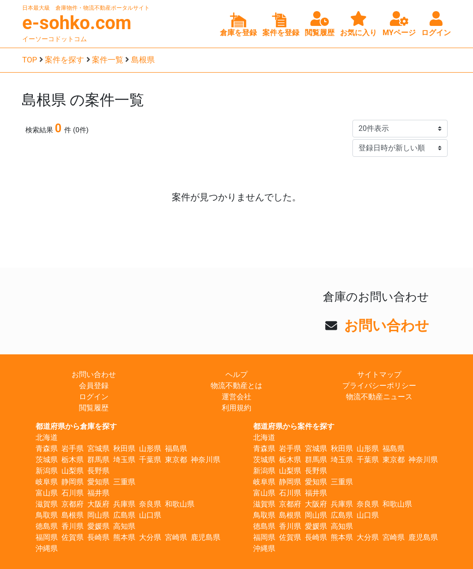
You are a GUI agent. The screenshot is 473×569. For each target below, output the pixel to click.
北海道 (47, 437)
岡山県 (98, 515)
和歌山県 (179, 504)
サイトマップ (379, 374)
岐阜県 (47, 481)
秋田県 (124, 448)
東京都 (176, 459)
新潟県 (47, 470)
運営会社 (236, 396)
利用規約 (236, 407)
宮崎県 (176, 537)
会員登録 (94, 385)
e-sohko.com (77, 23)
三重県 (124, 481)
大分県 (150, 537)
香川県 (72, 526)
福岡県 (47, 537)
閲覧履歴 (94, 407)
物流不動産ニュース (379, 396)
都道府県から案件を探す (293, 426)
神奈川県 (205, 459)
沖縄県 (47, 548)
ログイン (94, 396)
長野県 (98, 470)
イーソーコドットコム (54, 39)
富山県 (47, 493)
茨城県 (47, 459)
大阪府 (98, 504)
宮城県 (98, 448)
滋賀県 (47, 504)
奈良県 (150, 504)
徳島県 (47, 526)
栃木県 (72, 459)
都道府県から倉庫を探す (76, 426)
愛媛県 (98, 526)
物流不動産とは (236, 385)
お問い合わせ (386, 325)
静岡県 (72, 481)
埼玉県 (124, 459)
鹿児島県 (205, 537)
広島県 (124, 515)
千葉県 (150, 459)
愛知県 (98, 481)
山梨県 (72, 470)
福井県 (98, 493)
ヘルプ (236, 374)
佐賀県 (72, 537)
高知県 (124, 526)
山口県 (150, 515)
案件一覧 (107, 59)
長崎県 (98, 537)
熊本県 (124, 537)
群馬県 (98, 459)
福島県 (176, 448)
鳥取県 (47, 515)
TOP (29, 59)
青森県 (47, 448)
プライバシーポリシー (379, 385)
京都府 (72, 504)
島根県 (143, 59)
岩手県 (72, 448)
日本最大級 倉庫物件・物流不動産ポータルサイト (86, 8)
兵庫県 (124, 504)
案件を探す (64, 59)
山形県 (150, 448)
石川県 (72, 493)
